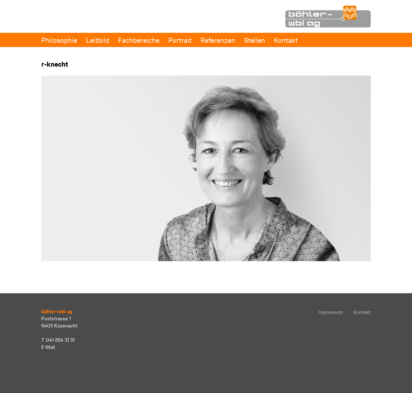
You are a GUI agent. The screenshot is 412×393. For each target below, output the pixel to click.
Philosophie (59, 39)
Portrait (180, 39)
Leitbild (97, 39)
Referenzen (218, 39)
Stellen (254, 39)
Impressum (330, 311)
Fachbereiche (138, 39)
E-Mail (48, 346)
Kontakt (286, 39)
